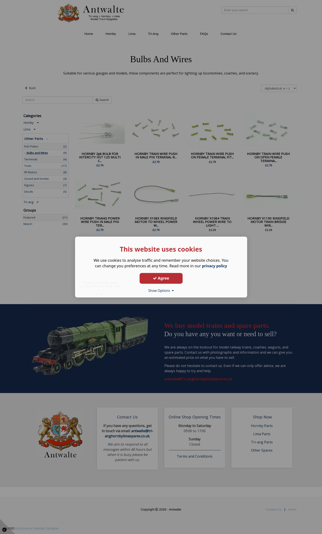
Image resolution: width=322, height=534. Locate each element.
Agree (161, 278)
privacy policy (214, 265)
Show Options (161, 290)
